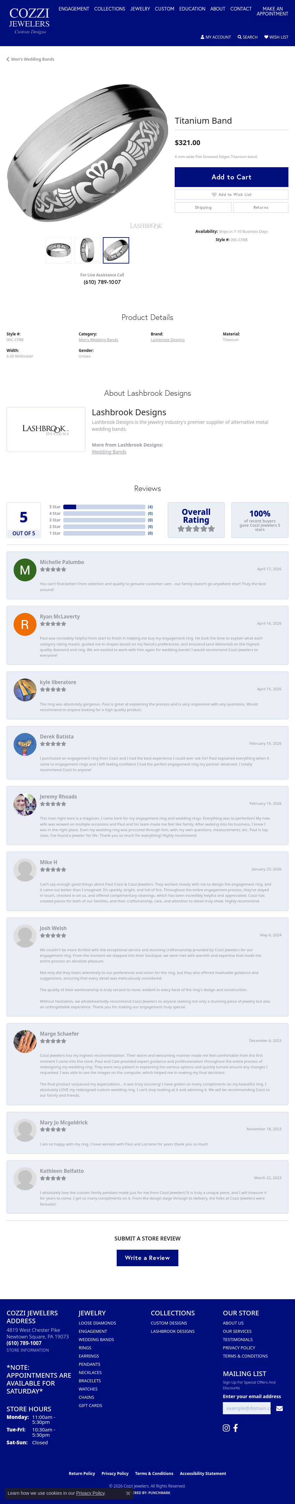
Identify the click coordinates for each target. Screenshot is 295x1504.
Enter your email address (252, 1396)
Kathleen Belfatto (62, 1171)
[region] (87, 153)
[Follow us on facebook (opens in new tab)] (235, 1428)
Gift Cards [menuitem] (90, 1405)
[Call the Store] (24, 1343)
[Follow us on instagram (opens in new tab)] (226, 1428)
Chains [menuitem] (86, 1397)
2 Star (55, 526)
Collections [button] (109, 9)
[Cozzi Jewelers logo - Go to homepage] (33, 23)
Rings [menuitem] (85, 1348)
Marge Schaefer (59, 1033)
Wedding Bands (109, 452)
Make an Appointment (272, 12)
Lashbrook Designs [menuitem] (173, 1331)
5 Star (55, 507)
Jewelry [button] (140, 9)
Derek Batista (57, 736)
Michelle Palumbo (62, 562)
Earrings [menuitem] (89, 1356)
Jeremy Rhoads (58, 796)
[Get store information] (28, 1350)
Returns (261, 207)
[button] (216, 37)
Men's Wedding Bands (32, 59)
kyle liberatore (58, 682)
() (150, 507)
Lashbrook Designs (168, 339)
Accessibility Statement (203, 1473)
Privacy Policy (239, 1348)
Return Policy (82, 1473)
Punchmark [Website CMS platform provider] (159, 1492)
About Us (233, 1323)
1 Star (55, 533)
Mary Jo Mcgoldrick (64, 1122)
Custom (164, 9)
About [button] (217, 9)
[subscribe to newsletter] (279, 1408)
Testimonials (237, 1339)
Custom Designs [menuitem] (169, 1323)
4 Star (55, 513)
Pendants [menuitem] (90, 1364)
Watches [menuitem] (88, 1389)
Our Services (237, 1331)
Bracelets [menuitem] (90, 1381)
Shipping (203, 207)
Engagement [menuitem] (93, 1331)
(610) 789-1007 (102, 281)
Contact (241, 9)
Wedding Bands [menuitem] (96, 1339)
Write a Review (147, 1258)
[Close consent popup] (128, 1493)
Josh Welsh (53, 928)
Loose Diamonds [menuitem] (97, 1323)
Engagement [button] (74, 9)
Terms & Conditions (245, 1356)
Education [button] (192, 9)
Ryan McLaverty (60, 616)
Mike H (48, 862)
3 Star (55, 520)
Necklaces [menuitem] (90, 1372)
